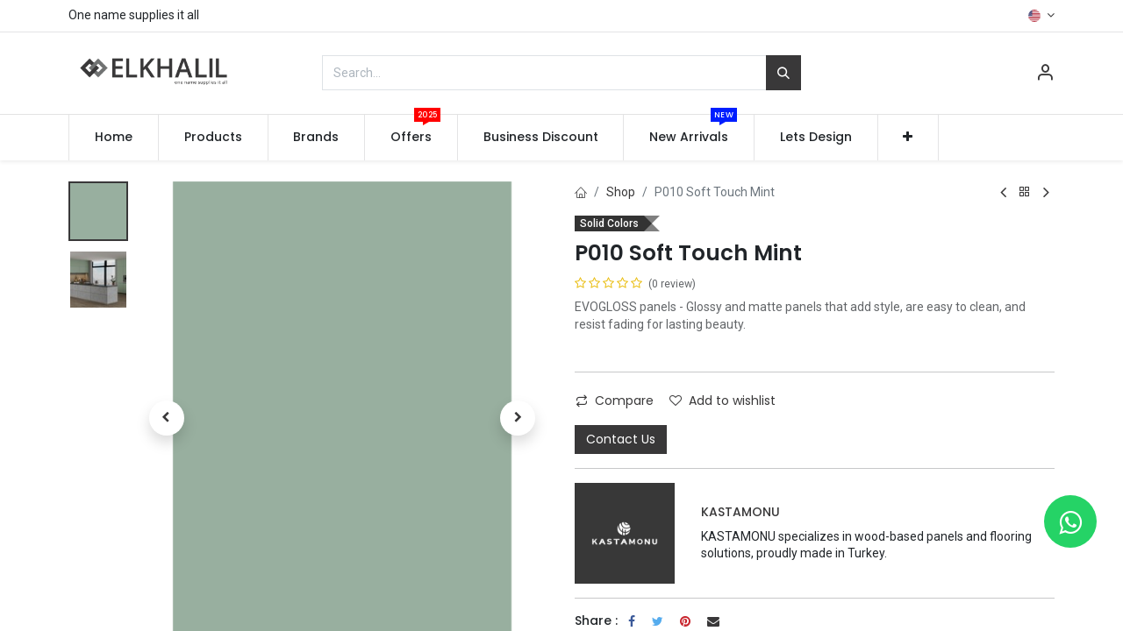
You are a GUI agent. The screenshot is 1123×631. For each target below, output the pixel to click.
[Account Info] (1045, 74)
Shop (620, 192)
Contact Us (620, 439)
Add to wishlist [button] (722, 400)
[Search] (783, 72)
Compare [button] (615, 400)
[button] (908, 137)
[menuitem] (113, 137)
